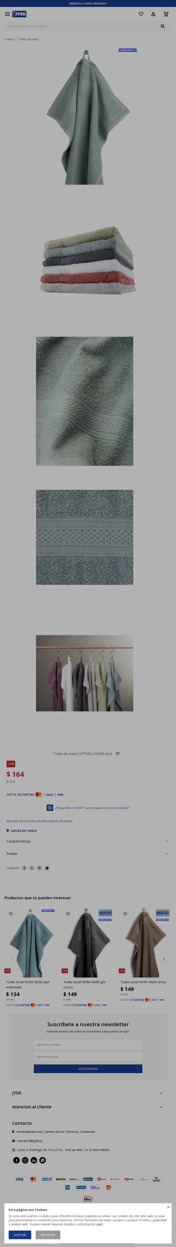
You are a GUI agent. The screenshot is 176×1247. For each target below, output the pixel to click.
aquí (99, 1224)
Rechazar (48, 1235)
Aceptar (20, 1235)
